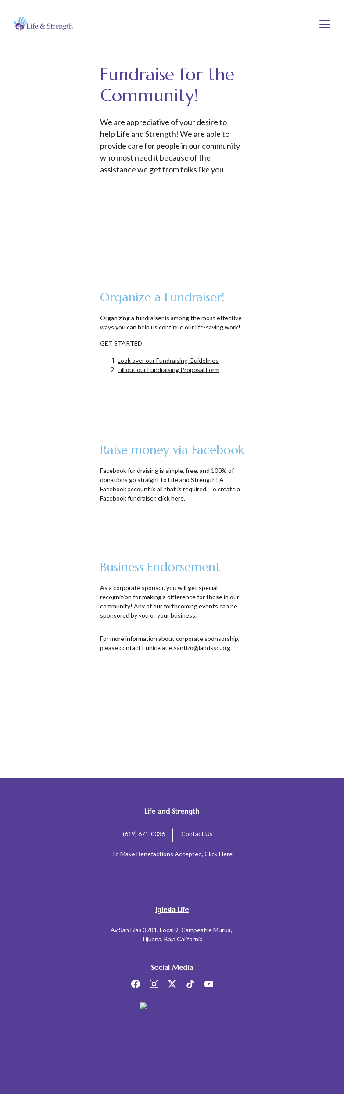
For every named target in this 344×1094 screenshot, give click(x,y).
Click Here (218, 854)
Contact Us (197, 833)
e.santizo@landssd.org (199, 647)
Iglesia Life (172, 909)
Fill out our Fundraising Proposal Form (168, 369)
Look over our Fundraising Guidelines (168, 360)
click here (171, 498)
